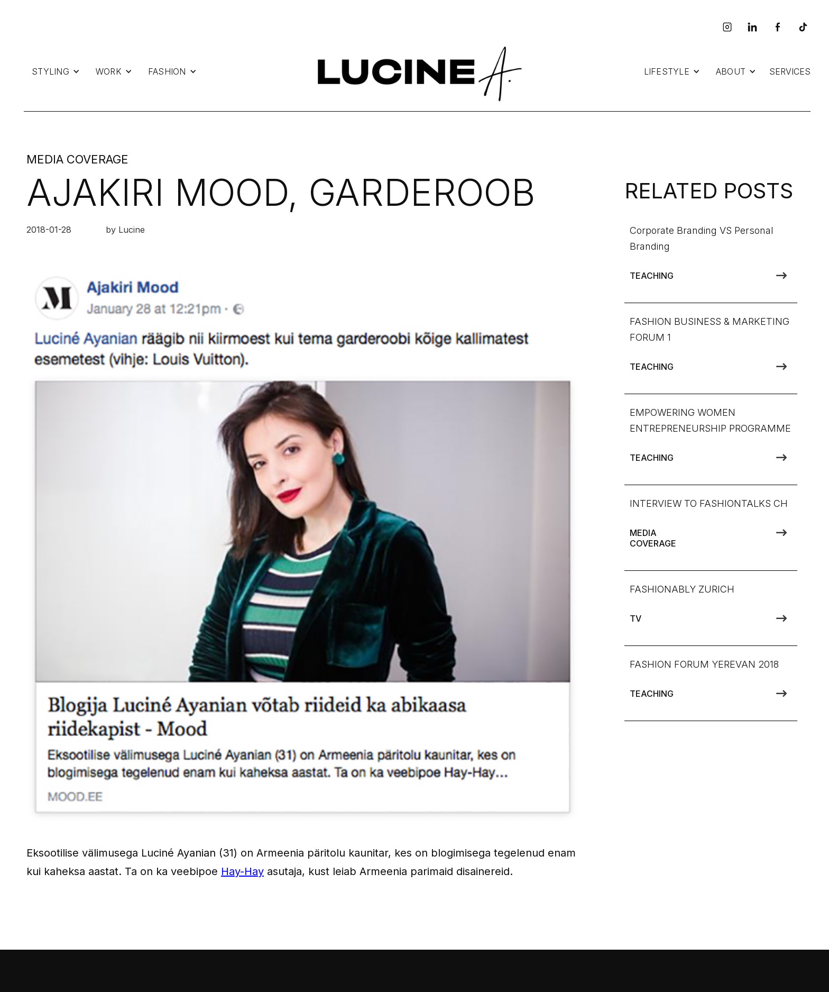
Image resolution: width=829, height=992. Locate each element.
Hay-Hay (242, 871)
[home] (417, 72)
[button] (55, 71)
